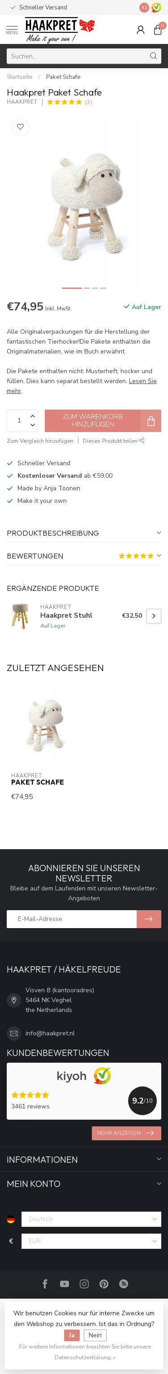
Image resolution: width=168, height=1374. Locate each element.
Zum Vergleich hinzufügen (40, 441)
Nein (95, 1335)
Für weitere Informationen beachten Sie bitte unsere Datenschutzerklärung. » (85, 1352)
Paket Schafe (63, 77)
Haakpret (22, 102)
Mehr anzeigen (125, 1133)
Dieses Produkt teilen (114, 441)
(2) (88, 102)
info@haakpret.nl (50, 1033)
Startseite (20, 77)
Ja (72, 1335)
